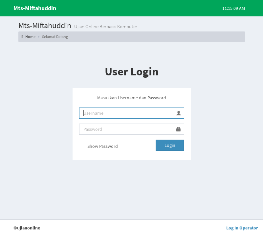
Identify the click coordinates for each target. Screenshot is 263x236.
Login (169, 145)
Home (28, 36)
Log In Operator (242, 228)
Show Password (98, 146)
